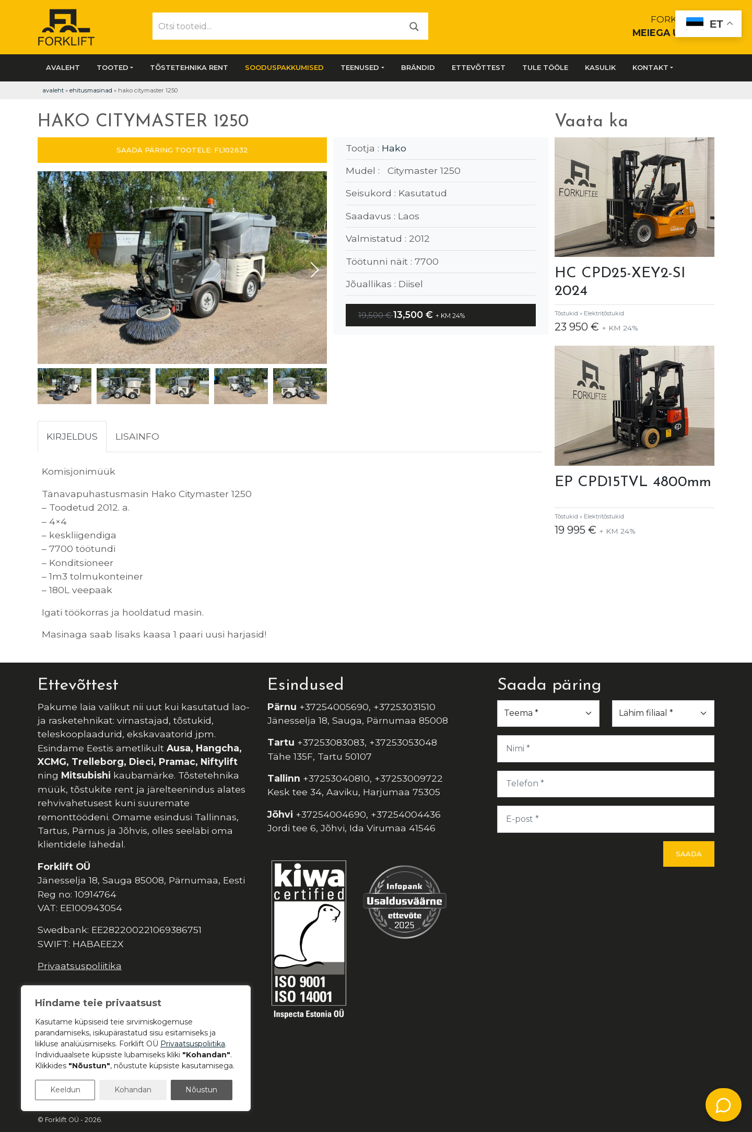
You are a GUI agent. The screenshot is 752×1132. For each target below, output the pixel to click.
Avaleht (63, 67)
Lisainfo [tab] (137, 436)
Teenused (359, 67)
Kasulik (600, 67)
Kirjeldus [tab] (72, 436)
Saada (689, 854)
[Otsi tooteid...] (277, 26)
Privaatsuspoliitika (80, 965)
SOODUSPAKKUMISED (284, 67)
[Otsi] (414, 26)
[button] (315, 269)
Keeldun (65, 1089)
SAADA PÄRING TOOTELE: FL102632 (182, 150)
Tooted (112, 67)
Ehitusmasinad (90, 90)
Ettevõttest (479, 67)
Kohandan (132, 1089)
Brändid (418, 67)
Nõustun (201, 1089)
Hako (394, 148)
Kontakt (650, 67)
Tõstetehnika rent (189, 67)
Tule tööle (545, 67)
